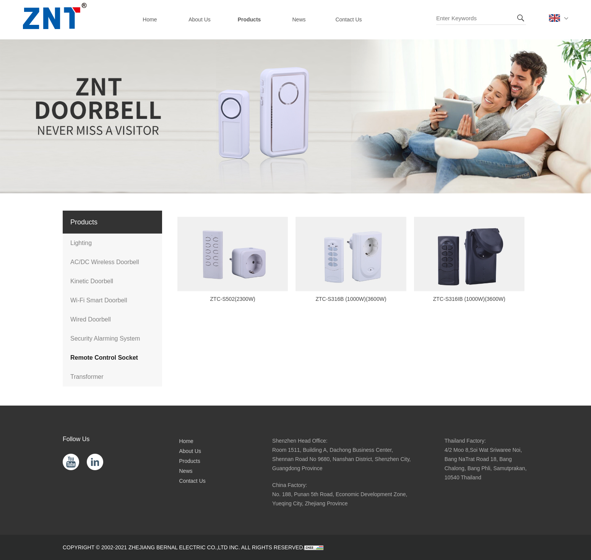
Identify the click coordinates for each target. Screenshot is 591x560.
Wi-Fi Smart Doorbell (98, 300)
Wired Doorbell (90, 319)
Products (189, 461)
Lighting (81, 243)
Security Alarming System (105, 338)
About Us (190, 451)
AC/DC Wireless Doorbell (104, 262)
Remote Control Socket (104, 357)
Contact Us (192, 481)
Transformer (87, 376)
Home (186, 441)
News (186, 471)
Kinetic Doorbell (91, 281)
